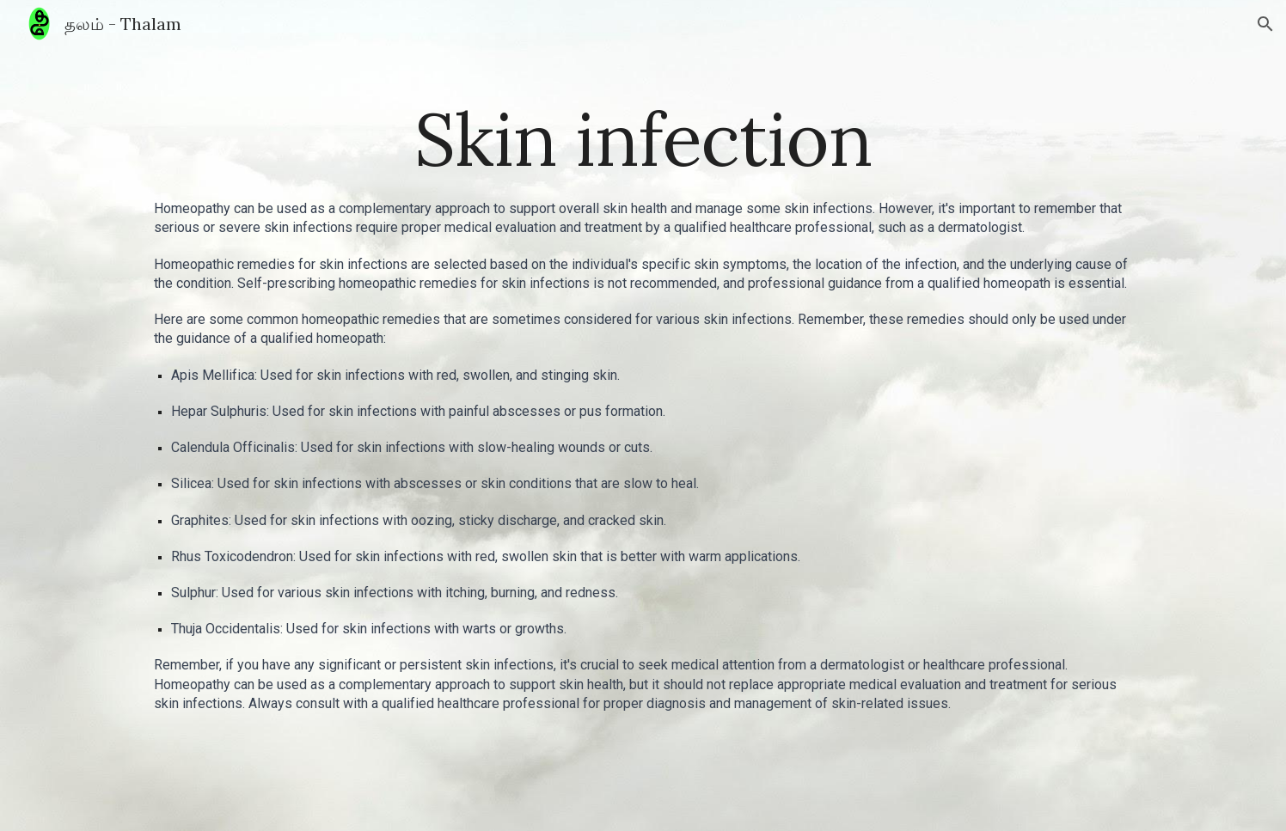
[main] (643, 138)
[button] (1265, 24)
